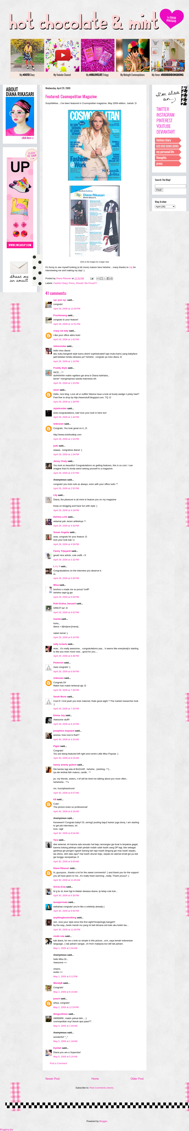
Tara (55, 840)
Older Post (137, 1078)
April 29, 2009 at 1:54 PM (66, 454)
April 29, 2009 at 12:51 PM (66, 324)
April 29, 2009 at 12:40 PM (66, 308)
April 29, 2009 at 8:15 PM (66, 724)
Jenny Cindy (60, 461)
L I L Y (56, 566)
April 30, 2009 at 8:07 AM (66, 793)
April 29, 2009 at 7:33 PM (66, 708)
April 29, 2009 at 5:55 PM (66, 578)
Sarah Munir (60, 696)
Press (72, 283)
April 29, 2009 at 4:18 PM (66, 510)
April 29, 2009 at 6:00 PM (66, 597)
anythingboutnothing (64, 917)
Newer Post (52, 1078)
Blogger (103, 1121)
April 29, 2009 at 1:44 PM (66, 417)
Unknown (58, 423)
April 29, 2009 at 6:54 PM (66, 671)
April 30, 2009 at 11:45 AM (66, 880)
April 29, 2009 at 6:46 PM (66, 656)
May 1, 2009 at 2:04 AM (65, 948)
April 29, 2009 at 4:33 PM (66, 525)
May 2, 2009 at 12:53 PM (66, 1007)
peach (56, 998)
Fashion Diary (60, 283)
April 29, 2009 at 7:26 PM (66, 690)
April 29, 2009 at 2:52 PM (66, 488)
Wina (56, 585)
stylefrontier (60, 408)
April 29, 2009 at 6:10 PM (66, 637)
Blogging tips (6, 1129)
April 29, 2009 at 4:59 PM (66, 544)
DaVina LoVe (60, 517)
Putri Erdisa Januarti (64, 603)
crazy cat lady (60, 330)
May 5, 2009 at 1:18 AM (65, 1041)
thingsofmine (60, 1014)
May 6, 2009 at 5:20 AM (65, 1056)
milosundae (59, 346)
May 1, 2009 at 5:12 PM (65, 976)
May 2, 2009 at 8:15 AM (65, 992)
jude (55, 445)
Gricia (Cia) (59, 886)
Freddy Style (60, 368)
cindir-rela (58, 936)
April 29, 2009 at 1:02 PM (66, 339)
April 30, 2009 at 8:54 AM (66, 833)
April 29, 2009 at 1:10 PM (66, 361)
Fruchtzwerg (60, 315)
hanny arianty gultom (64, 764)
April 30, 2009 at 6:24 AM (66, 758)
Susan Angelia (61, 532)
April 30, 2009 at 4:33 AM (66, 739)
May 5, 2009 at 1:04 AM (65, 1025)
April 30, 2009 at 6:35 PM (66, 895)
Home (95, 1078)
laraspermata (60, 902)
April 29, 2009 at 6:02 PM (66, 612)
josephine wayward (63, 730)
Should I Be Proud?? (86, 283)
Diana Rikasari (61, 868)
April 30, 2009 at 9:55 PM (66, 911)
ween (56, 389)
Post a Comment (58, 1063)
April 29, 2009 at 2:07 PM (66, 473)
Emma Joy (59, 715)
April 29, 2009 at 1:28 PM (66, 401)
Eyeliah (57, 1048)
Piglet (56, 746)
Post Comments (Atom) (101, 1087)
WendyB (58, 983)
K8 (54, 799)
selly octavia (60, 644)
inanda (57, 619)
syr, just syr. (60, 300)
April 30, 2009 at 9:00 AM (66, 861)
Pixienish (58, 662)
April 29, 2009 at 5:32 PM (66, 559)
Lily (131, 267)
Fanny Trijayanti (62, 551)
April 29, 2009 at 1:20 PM (66, 383)
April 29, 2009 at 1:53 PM (66, 439)
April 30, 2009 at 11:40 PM (66, 929)
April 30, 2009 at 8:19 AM (66, 811)
